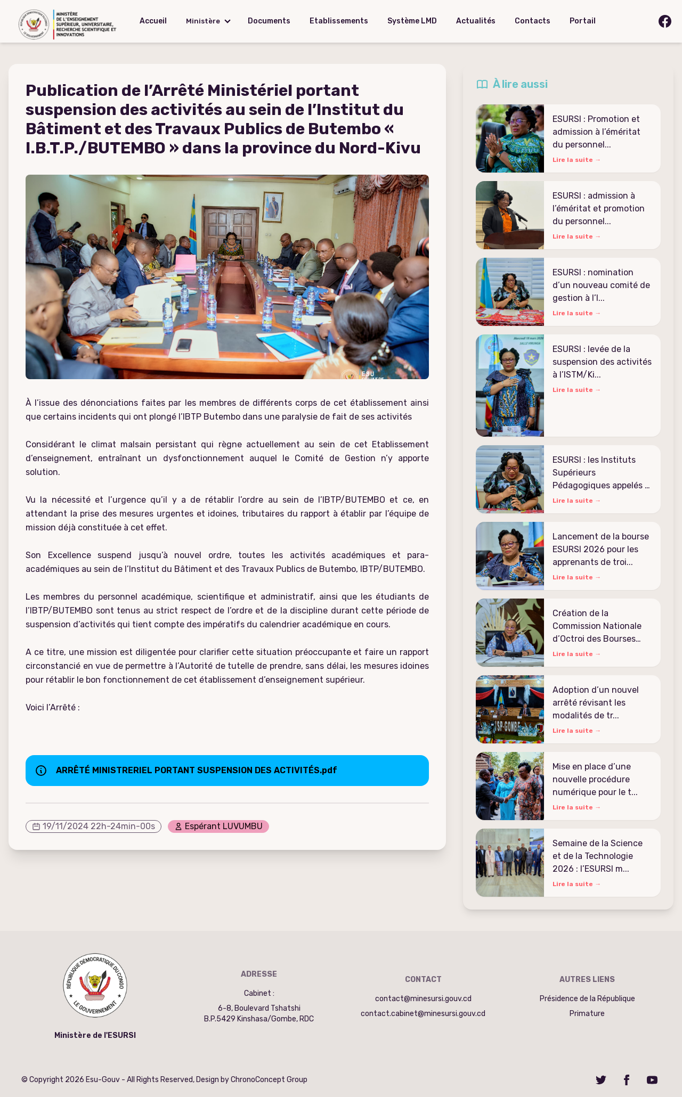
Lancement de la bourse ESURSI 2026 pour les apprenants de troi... (601, 549)
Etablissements (339, 21)
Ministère (203, 21)
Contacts (532, 21)
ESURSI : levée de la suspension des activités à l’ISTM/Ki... (602, 362)
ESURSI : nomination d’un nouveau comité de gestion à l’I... (601, 285)
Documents (269, 21)
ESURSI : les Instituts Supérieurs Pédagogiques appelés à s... (601, 473)
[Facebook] (626, 1079)
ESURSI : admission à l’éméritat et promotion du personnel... (599, 208)
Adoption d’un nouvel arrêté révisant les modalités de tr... (596, 703)
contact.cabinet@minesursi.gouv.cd (423, 1013)
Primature (587, 1013)
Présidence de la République (587, 998)
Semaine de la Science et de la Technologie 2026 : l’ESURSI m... (598, 856)
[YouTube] (652, 1079)
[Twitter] (601, 1079)
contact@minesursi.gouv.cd (423, 998)
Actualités (476, 21)
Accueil (153, 21)
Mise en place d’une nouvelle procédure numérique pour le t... (595, 779)
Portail (583, 21)
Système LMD (412, 21)
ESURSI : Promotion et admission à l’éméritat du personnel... (596, 132)
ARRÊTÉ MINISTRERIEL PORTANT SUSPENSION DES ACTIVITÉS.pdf (196, 770)
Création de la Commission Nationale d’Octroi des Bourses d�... (597, 626)
